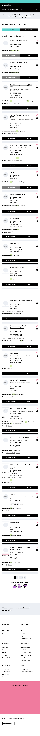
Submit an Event (25, 657)
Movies (23, 633)
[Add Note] (37, 43)
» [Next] (24, 577)
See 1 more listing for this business (13, 311)
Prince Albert (6, 657)
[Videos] (15, 161)
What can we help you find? (12, 9)
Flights (23, 636)
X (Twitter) (6, 671)
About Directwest (7, 636)
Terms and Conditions (27, 671)
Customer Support (26, 660)
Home (4, 628)
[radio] (14, 586)
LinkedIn (5, 677)
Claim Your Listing (26, 652)
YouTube (5, 674)
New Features (6, 630)
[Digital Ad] (16, 103)
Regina (4, 650)
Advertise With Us (26, 655)
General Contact (25, 647)
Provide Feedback (26, 650)
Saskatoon (5, 647)
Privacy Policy (25, 669)
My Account (24, 628)
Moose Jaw (5, 652)
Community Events (26, 638)
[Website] (9, 103)
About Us (4, 633)
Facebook (5, 669)
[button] (35, 5)
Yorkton (4, 655)
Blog (22, 630)
